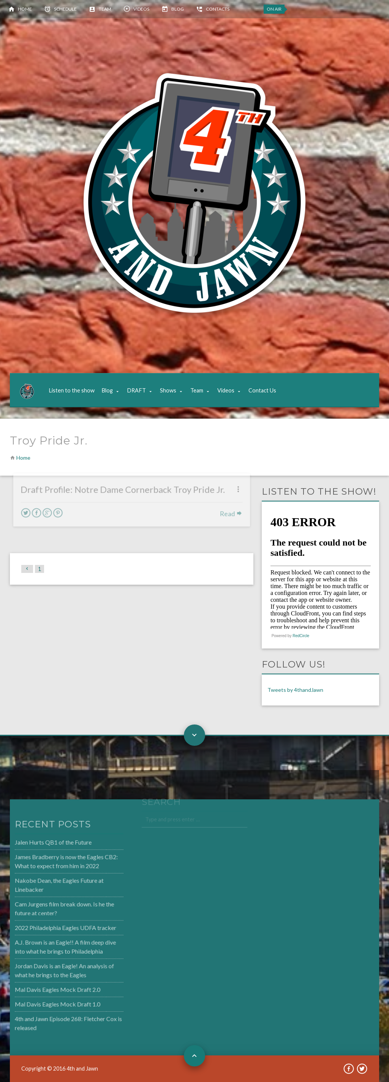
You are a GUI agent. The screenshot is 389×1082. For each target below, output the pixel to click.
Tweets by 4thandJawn (295, 690)
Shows (168, 390)
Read (229, 502)
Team (105, 9)
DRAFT (136, 390)
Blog (177, 9)
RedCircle (301, 636)
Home (25, 9)
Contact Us (262, 390)
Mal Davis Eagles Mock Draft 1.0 (41, 1001)
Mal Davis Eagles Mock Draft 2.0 (41, 987)
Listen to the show (72, 390)
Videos (141, 9)
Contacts (217, 9)
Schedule (65, 9)
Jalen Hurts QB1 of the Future (37, 844)
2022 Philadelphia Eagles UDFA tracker (49, 927)
